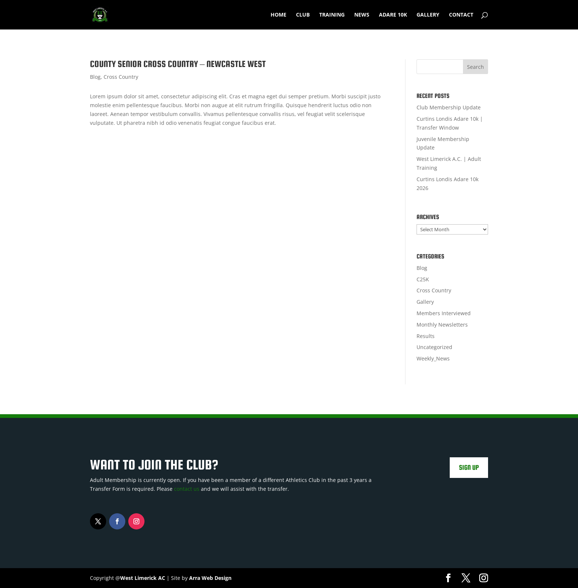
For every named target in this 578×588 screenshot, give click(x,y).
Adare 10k (393, 15)
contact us (186, 488)
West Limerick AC (142, 577)
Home (278, 15)
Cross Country (121, 76)
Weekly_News (433, 358)
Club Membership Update (449, 107)
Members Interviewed (444, 313)
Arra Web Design (210, 577)
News (361, 15)
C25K (423, 279)
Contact (461, 15)
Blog (95, 76)
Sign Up (469, 467)
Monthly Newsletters (442, 324)
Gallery (428, 15)
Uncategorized (434, 347)
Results (426, 335)
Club (303, 15)
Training (332, 15)
